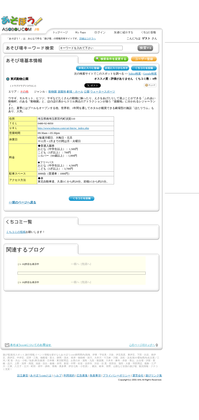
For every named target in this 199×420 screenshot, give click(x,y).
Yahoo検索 (135, 73)
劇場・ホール (75, 91)
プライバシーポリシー (116, 375)
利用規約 (69, 375)
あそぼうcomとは (40, 375)
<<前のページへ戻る (22, 202)
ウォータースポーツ (102, 91)
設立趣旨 (22, 375)
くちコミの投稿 (16, 232)
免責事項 (95, 375)
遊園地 (62, 91)
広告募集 (82, 375)
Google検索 (150, 73)
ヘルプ (57, 375)
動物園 (52, 91)
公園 (86, 91)
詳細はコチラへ (87, 38)
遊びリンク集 (153, 375)
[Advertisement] (144, 14)
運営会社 (137, 375)
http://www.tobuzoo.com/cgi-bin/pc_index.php (63, 128)
